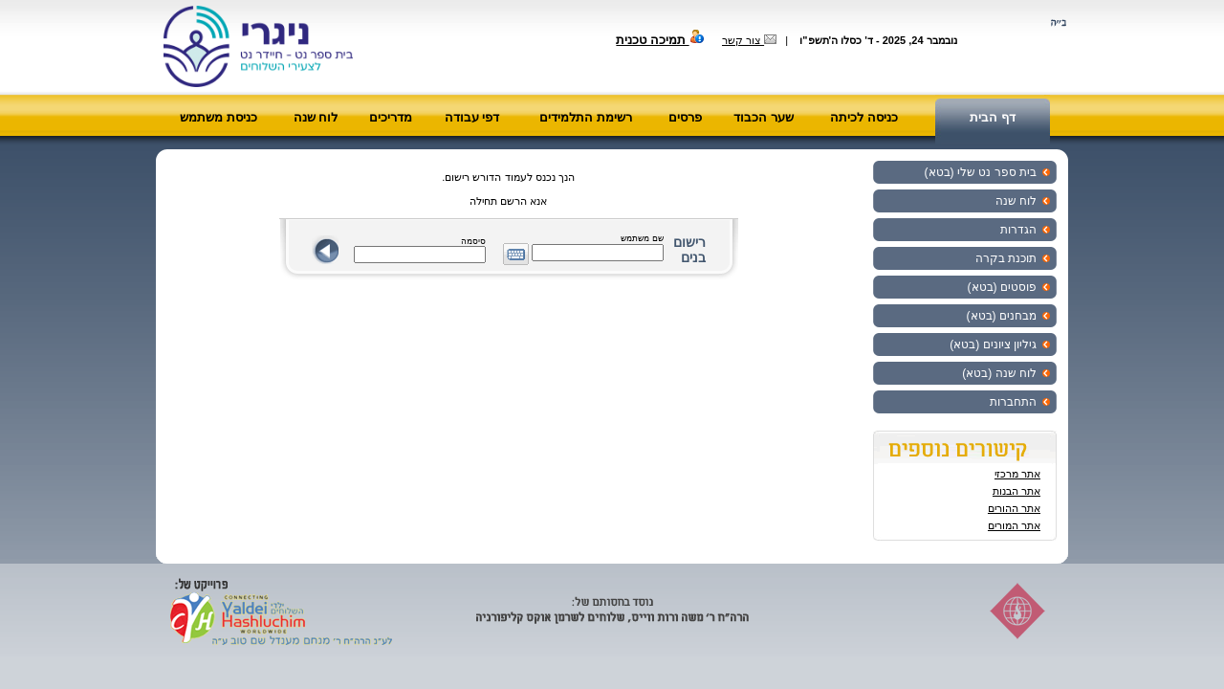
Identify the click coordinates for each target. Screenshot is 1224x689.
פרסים (685, 117)
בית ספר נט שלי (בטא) (981, 172)
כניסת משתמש (218, 117)
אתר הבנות (1016, 491)
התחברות (1013, 402)
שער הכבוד (763, 117)
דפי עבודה (472, 117)
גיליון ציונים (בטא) (993, 344)
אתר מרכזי (1017, 473)
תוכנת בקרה (1006, 258)
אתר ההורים (1014, 508)
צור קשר (749, 40)
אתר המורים (1014, 525)
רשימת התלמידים (585, 117)
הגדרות (1018, 229)
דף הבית (993, 117)
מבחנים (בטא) (1002, 315)
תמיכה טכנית (660, 40)
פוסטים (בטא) (1002, 287)
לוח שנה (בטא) (999, 373)
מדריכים (390, 117)
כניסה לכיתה (864, 117)
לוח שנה (316, 117)
